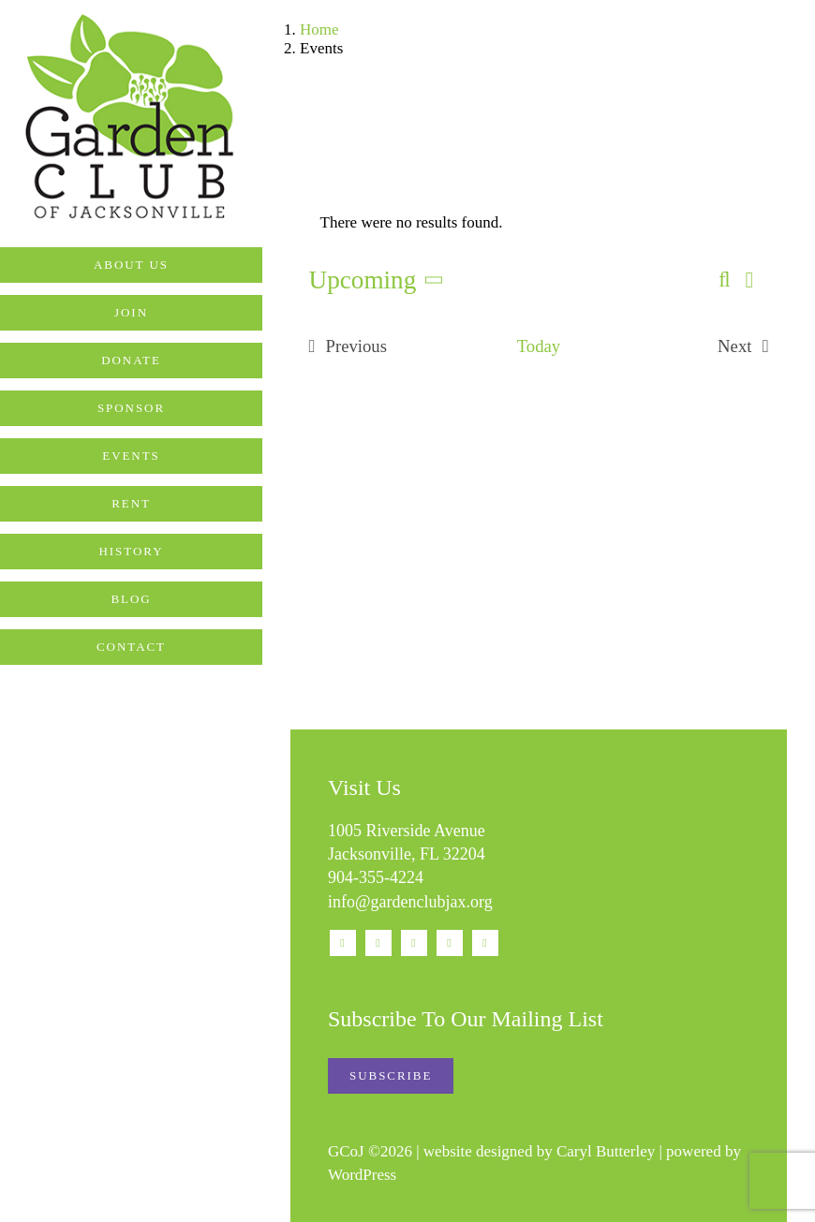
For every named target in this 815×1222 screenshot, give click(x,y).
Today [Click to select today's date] (538, 346)
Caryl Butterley (605, 1151)
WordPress (362, 1175)
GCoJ (346, 1151)
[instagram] (378, 943)
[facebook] (343, 943)
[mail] (450, 943)
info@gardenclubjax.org (410, 901)
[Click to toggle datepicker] (380, 280)
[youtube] (414, 943)
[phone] (485, 943)
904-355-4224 (375, 877)
